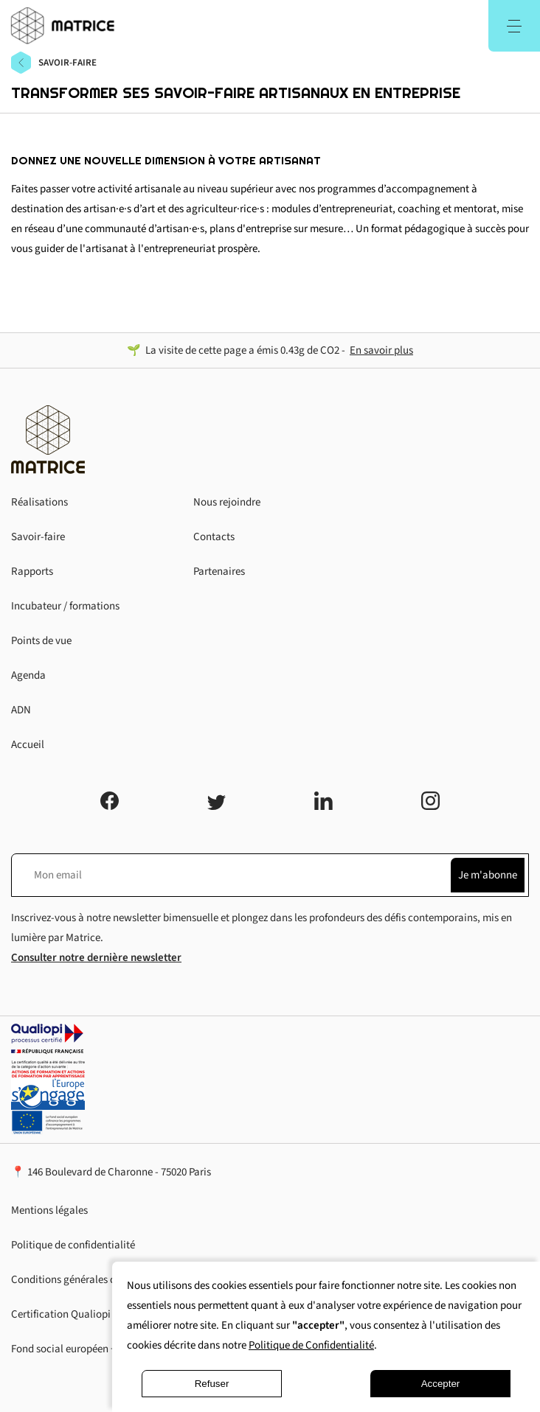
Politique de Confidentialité (311, 1345)
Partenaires (219, 571)
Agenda (28, 675)
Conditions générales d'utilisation (88, 1279)
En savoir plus (381, 350)
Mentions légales (49, 1210)
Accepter (440, 1383)
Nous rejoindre (226, 502)
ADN (21, 710)
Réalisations (39, 502)
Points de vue (41, 641)
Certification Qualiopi (61, 1314)
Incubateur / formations (65, 606)
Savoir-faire (38, 537)
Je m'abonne (487, 875)
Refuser (212, 1383)
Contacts (214, 537)
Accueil (27, 744)
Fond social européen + (63, 1349)
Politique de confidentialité (73, 1245)
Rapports (32, 571)
